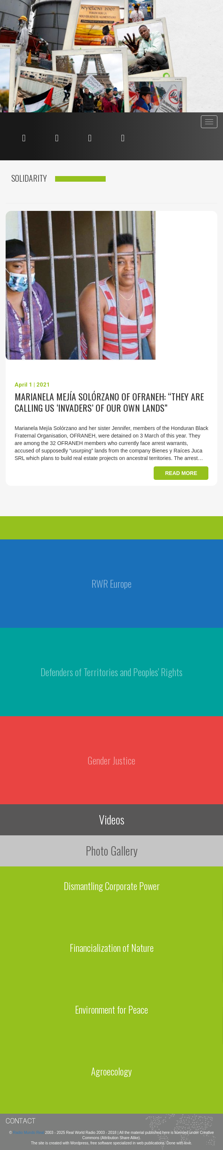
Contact (21, 1120)
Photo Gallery (112, 850)
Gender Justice (111, 760)
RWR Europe (111, 583)
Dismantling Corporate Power (112, 886)
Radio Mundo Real (29, 1133)
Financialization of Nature (112, 947)
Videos (111, 819)
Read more (181, 473)
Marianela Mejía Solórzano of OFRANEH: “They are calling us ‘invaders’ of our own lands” (109, 402)
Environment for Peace (111, 1009)
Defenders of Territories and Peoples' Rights (111, 672)
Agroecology (111, 1071)
